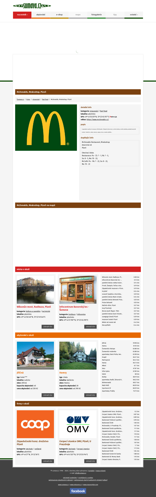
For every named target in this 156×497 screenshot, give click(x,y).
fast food (45, 99)
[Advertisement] (78, 73)
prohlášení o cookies (85, 478)
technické (46, 311)
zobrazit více (47, 327)
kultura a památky (33, 311)
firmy (28, 99)
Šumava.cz (20, 99)
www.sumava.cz (63, 485)
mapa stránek (101, 471)
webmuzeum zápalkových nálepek (61, 480)
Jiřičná (20, 372)
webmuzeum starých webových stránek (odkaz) (90, 480)
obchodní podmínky (70, 478)
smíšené (38, 449)
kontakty (91, 471)
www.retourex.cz (76, 485)
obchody (29, 449)
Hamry (63, 372)
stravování (36, 99)
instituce (71, 314)
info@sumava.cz (80, 473)
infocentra (81, 314)
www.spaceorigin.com (90, 485)
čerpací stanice (83, 449)
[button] (133, 15)
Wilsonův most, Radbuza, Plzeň (34, 306)
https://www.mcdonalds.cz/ (98, 120)
